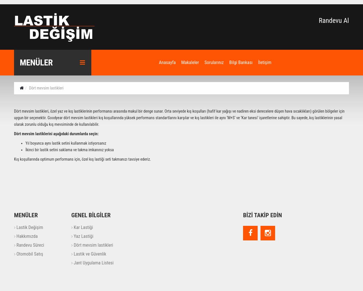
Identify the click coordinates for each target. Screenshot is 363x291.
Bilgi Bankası (240, 62)
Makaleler (190, 62)
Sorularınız (214, 62)
